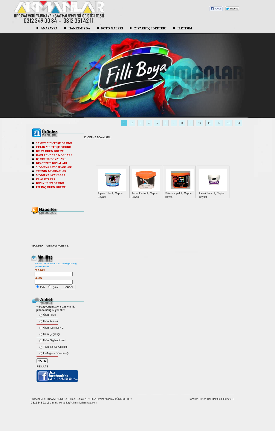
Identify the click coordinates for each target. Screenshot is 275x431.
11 (209, 123)
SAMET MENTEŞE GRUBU (54, 143)
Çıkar (55, 287)
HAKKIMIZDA (79, 28)
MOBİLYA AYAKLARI (50, 175)
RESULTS (42, 366)
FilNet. (202, 399)
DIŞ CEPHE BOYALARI (51, 163)
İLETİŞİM (184, 28)
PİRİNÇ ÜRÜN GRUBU (51, 187)
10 (199, 123)
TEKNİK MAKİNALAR (51, 171)
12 (218, 123)
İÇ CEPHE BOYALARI (97, 137)
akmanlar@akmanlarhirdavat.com (77, 402)
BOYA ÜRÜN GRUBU (50, 183)
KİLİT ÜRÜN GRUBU (50, 151)
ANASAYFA (49, 28)
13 (228, 123)
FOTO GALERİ (112, 28)
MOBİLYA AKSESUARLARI (54, 167)
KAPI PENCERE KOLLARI (54, 155)
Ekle (42, 287)
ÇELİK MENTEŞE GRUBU (53, 147)
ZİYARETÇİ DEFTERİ (150, 28)
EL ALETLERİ (45, 179)
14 (238, 123)
